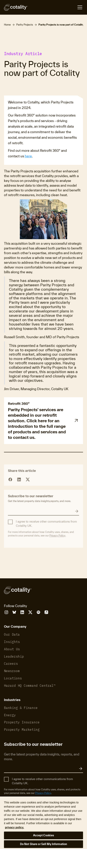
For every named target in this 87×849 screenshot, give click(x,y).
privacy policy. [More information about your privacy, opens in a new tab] (14, 827)
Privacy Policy (57, 544)
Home (7, 24)
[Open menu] (55, 7)
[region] (43, 822)
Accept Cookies (43, 835)
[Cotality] (16, 7)
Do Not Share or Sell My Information (43, 844)
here (28, 156)
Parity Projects (24, 24)
